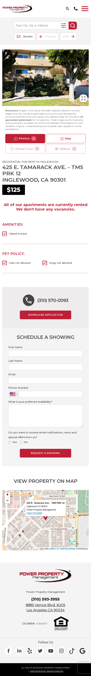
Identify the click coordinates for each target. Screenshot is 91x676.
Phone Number (18, 388)
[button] (45, 517)
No (26, 442)
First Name (15, 347)
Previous (47, 36)
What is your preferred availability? (30, 402)
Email (11, 374)
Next (68, 36)
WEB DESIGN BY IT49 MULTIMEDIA (46, 671)
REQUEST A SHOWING (45, 453)
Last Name (15, 361)
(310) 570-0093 (52, 300)
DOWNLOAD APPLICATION (49, 314)
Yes (14, 442)
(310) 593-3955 (45, 599)
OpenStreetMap (67, 548)
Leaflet (50, 548)
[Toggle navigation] (85, 9)
